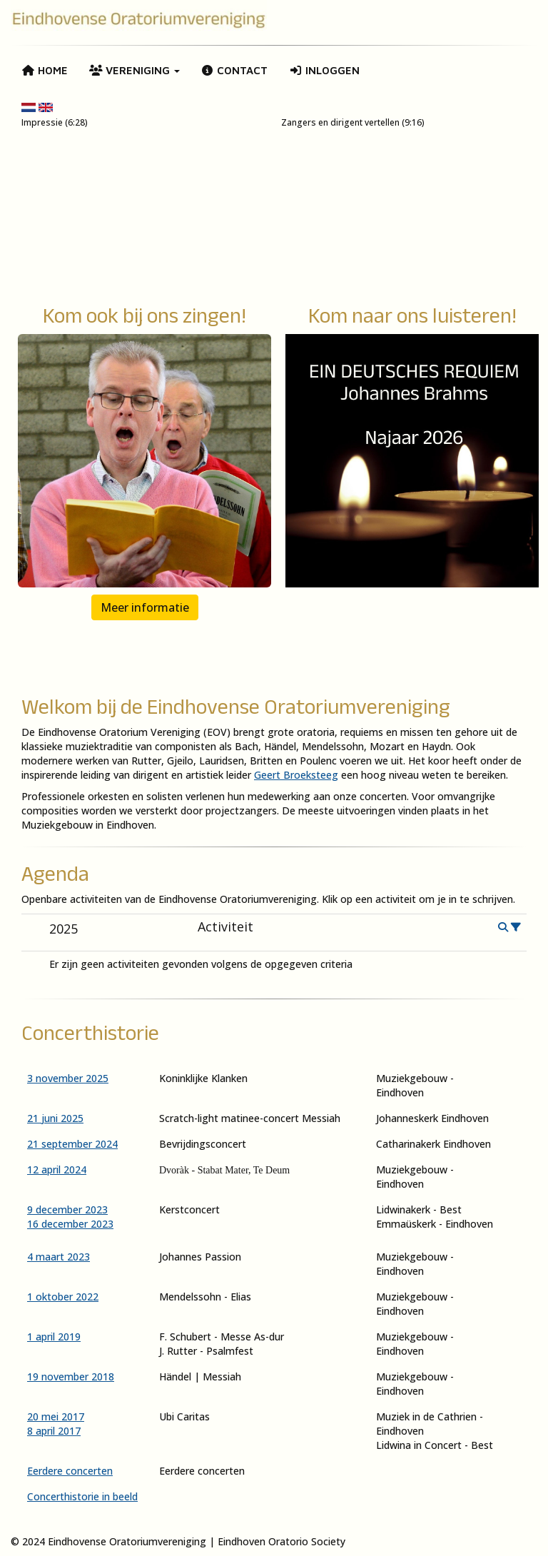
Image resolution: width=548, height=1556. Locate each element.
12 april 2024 (56, 1169)
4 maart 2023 (58, 1256)
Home (44, 70)
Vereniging (134, 70)
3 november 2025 (67, 1078)
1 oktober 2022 (62, 1296)
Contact (234, 70)
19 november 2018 (70, 1376)
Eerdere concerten (70, 1470)
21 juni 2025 (55, 1118)
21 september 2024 (72, 1144)
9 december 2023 (67, 1209)
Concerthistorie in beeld (82, 1496)
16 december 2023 (70, 1224)
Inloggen (324, 70)
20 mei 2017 (55, 1416)
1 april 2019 (54, 1336)
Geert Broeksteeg (296, 775)
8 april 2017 (54, 1431)
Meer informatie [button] (145, 607)
